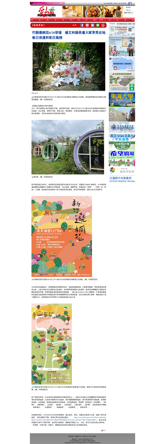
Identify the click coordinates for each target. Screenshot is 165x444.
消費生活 (82, 20)
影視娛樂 (67, 20)
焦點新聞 (36, 20)
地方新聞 (59, 20)
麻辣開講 (129, 20)
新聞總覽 (128, 7)
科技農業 (106, 20)
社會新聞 (51, 20)
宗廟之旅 (113, 20)
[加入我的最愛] (108, 3)
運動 (97, 20)
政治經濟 (43, 20)
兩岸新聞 (121, 20)
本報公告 (128, 10)
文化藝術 (75, 20)
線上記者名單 (122, 3)
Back (103, 430)
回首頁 (115, 3)
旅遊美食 (90, 20)
